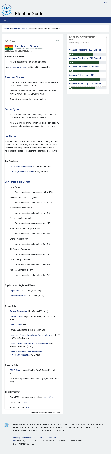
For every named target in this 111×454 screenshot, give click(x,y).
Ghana (24, 28)
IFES (14, 441)
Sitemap (16, 437)
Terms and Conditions (46, 437)
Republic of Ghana (26, 46)
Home (6, 28)
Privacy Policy (28, 437)
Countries (15, 28)
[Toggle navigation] (5, 20)
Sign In (106, 2)
